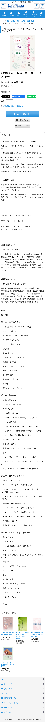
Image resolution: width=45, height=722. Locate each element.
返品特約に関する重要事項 (12, 106)
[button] (3, 6)
